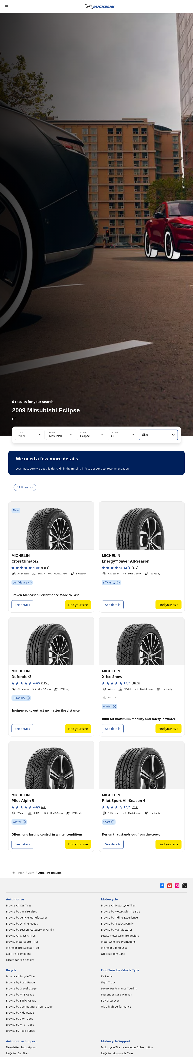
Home (18, 873)
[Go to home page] (100, 6)
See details (22, 605)
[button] (39, 435)
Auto (31, 873)
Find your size (78, 605)
